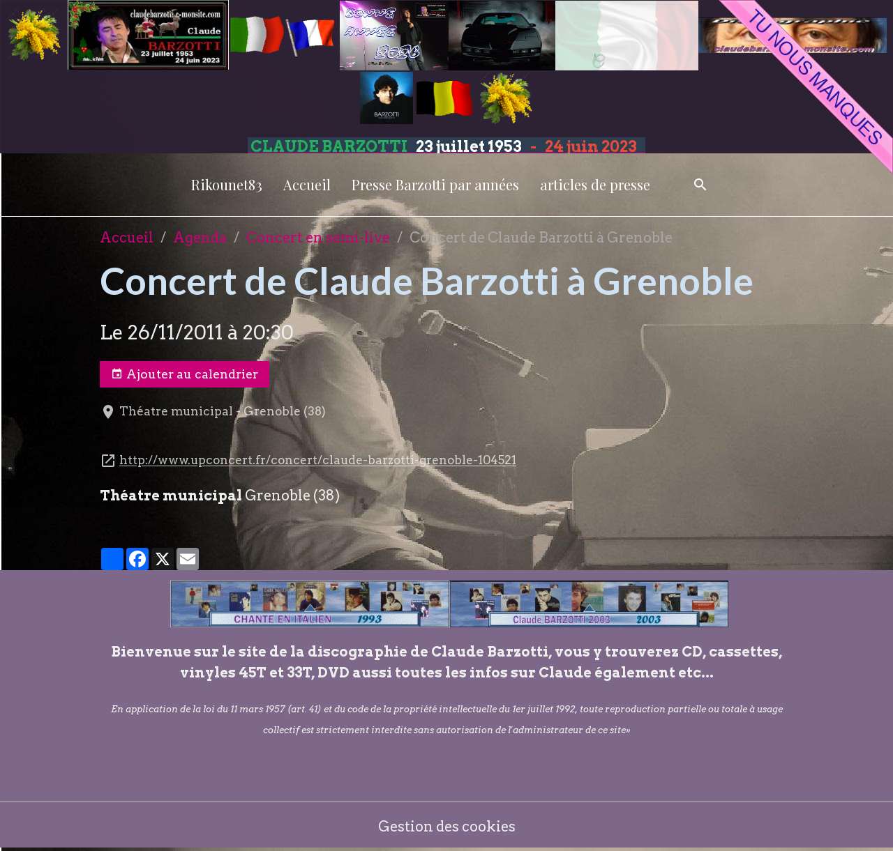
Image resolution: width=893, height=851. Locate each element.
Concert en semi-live (318, 237)
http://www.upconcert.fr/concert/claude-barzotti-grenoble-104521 (317, 461)
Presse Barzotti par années (435, 184)
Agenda (200, 237)
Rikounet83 (226, 184)
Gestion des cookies (447, 826)
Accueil (307, 184)
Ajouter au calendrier (184, 374)
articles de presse (595, 184)
